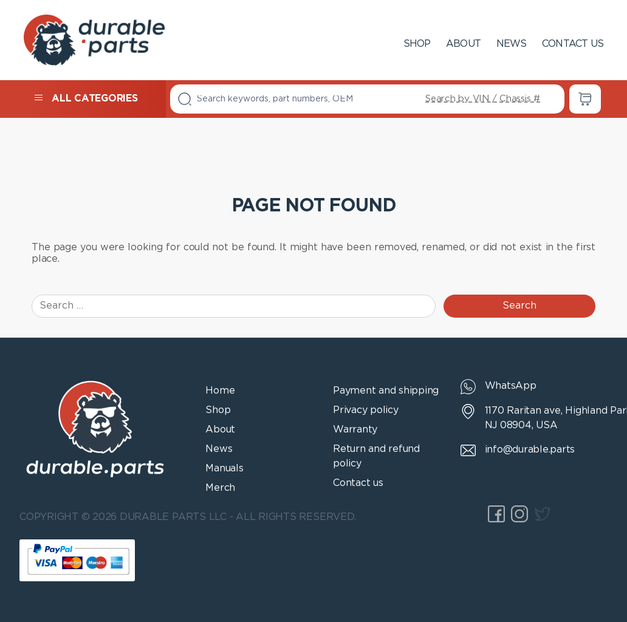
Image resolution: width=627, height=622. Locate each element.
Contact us (572, 44)
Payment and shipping (386, 390)
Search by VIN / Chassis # (482, 99)
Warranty (355, 429)
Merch (220, 488)
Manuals (224, 468)
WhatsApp (510, 386)
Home (220, 390)
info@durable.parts (530, 449)
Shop (417, 44)
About (463, 44)
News (511, 44)
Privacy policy (366, 410)
